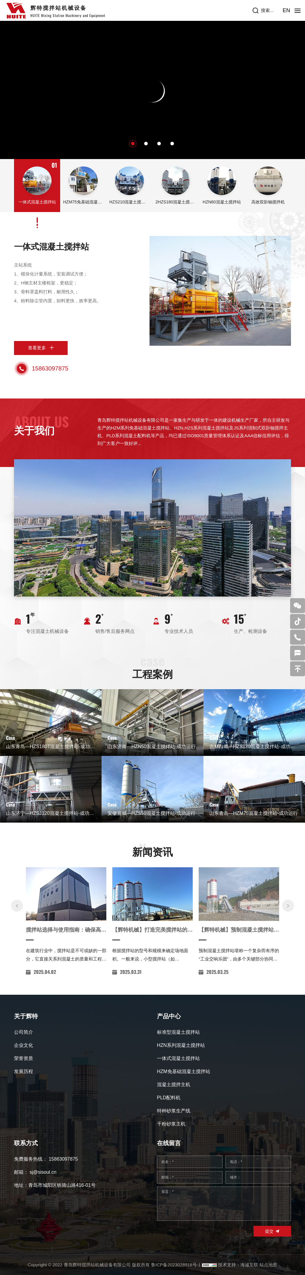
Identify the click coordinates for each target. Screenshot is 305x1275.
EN (286, 10)
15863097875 (50, 368)
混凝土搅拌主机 (173, 1084)
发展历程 (23, 1071)
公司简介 (23, 1032)
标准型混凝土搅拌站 (178, 1032)
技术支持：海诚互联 (238, 1264)
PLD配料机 (168, 1097)
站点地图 (268, 1264)
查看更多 (37, 347)
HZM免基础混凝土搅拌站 (183, 1071)
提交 (269, 1231)
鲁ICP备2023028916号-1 (176, 1264)
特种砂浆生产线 (173, 1110)
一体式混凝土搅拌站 (51, 246)
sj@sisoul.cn (42, 1172)
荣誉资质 (23, 1058)
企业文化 (23, 1045)
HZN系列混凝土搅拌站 (181, 1045)
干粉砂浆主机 (171, 1123)
